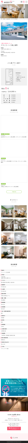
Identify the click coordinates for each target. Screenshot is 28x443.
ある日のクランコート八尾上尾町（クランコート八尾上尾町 (13, 136)
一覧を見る (14, 191)
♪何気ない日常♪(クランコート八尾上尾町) (10, 186)
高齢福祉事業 (3, 158)
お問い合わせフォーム (14, 428)
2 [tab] (14, 41)
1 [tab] (12, 41)
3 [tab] (15, 41)
